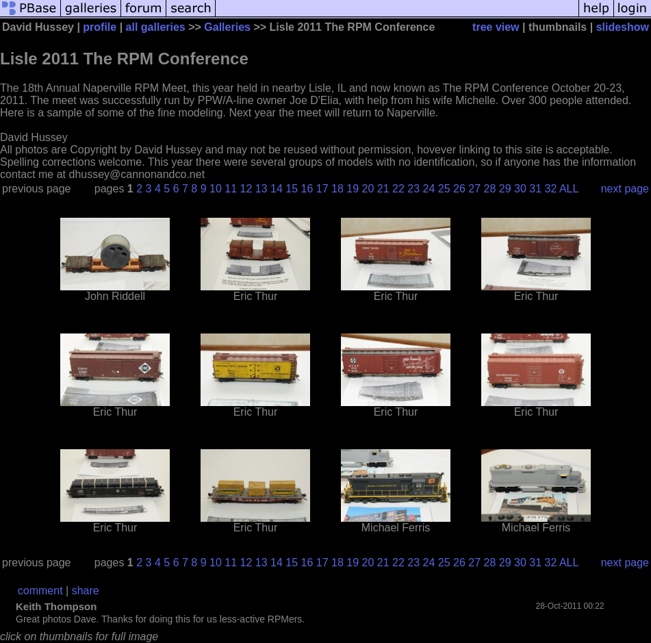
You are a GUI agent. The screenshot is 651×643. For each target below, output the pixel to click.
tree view (495, 27)
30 (520, 188)
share (85, 590)
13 (261, 188)
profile (99, 27)
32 (551, 188)
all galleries (156, 27)
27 (474, 188)
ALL (568, 188)
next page (625, 188)
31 (535, 188)
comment (40, 590)
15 (291, 188)
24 (429, 188)
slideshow (622, 27)
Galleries (227, 27)
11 (231, 188)
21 (383, 188)
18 (337, 188)
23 (413, 188)
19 (352, 188)
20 (368, 188)
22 (398, 188)
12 (246, 188)
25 (444, 188)
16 (307, 188)
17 (322, 188)
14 (276, 188)
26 (459, 188)
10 (215, 188)
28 (490, 188)
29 (505, 188)
